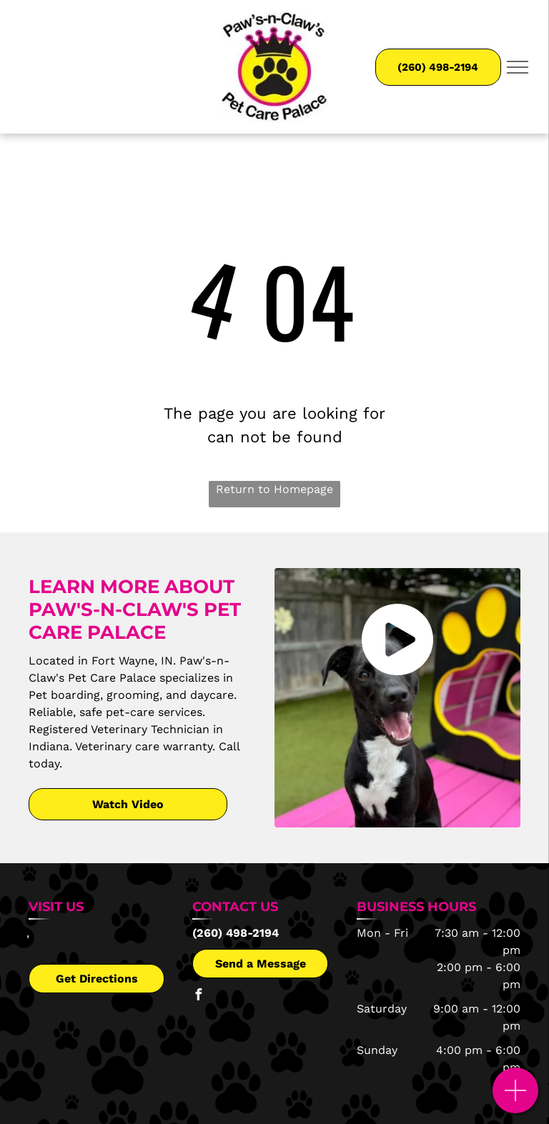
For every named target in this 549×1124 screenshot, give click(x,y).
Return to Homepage (274, 489)
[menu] (517, 67)
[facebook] (198, 996)
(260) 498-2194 (235, 933)
